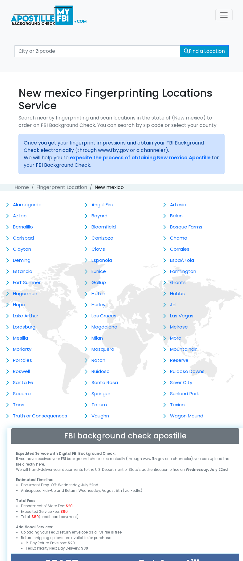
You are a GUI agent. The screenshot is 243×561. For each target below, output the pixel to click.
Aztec (19, 215)
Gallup (98, 282)
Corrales (179, 249)
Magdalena (104, 327)
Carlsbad (23, 238)
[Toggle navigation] (224, 15)
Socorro (22, 393)
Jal (173, 304)
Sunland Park (184, 393)
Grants (178, 282)
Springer (100, 393)
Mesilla (20, 338)
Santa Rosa (104, 382)
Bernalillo (23, 227)
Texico (177, 404)
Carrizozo (102, 238)
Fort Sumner (27, 282)
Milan (97, 338)
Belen (176, 215)
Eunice (98, 271)
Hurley (98, 304)
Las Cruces (103, 315)
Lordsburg (24, 327)
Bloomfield (103, 227)
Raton (98, 360)
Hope (19, 304)
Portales (22, 360)
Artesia (178, 204)
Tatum (99, 404)
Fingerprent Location (61, 187)
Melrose (179, 327)
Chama (178, 238)
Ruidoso (100, 371)
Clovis (98, 249)
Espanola (101, 260)
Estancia (22, 271)
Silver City (181, 382)
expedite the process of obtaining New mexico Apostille (140, 157)
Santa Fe (23, 382)
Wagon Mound (186, 415)
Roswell (21, 371)
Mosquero (102, 349)
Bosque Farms (186, 227)
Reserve (179, 360)
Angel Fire (102, 204)
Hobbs (177, 293)
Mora (175, 338)
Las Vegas (181, 315)
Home (21, 187)
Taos (18, 404)
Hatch (98, 293)
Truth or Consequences (40, 415)
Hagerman (25, 293)
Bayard (99, 215)
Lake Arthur (25, 315)
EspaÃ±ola (182, 260)
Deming (21, 260)
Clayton (22, 249)
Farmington (183, 271)
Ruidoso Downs (187, 371)
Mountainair (183, 349)
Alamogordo (27, 204)
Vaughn (100, 415)
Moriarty (22, 349)
